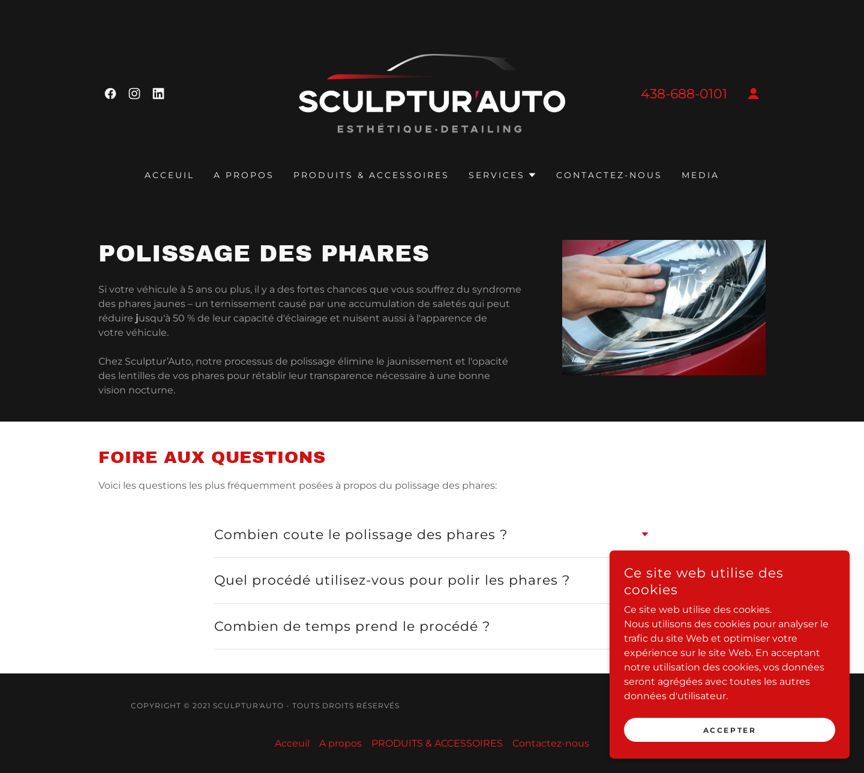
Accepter (730, 746)
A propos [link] (244, 175)
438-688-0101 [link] (684, 94)
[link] (110, 94)
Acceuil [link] (169, 175)
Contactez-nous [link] (609, 175)
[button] (754, 94)
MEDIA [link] (700, 175)
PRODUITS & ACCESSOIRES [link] (371, 175)
